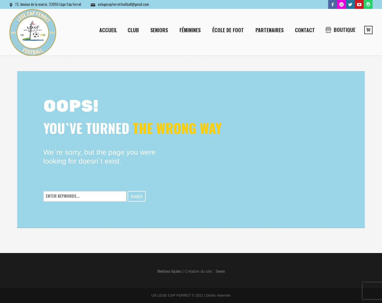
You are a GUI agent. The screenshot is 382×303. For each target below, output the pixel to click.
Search (137, 196)
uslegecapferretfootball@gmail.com (123, 4)
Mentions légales (169, 271)
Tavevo (220, 271)
